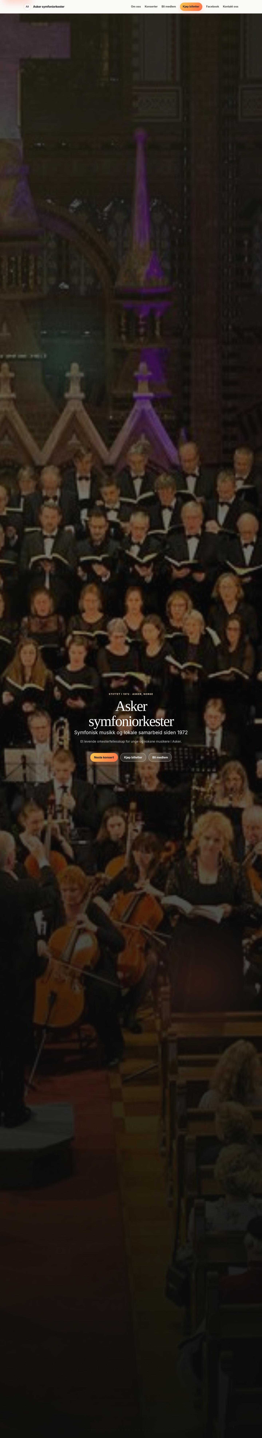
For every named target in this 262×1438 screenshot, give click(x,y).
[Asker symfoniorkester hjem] (44, 6)
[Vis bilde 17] (146, 1430)
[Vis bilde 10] (122, 1430)
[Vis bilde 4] (102, 1430)
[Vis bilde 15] (139, 1430)
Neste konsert (104, 757)
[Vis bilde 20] (156, 1430)
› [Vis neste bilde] (233, 1426)
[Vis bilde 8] (115, 1430)
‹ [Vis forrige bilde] (221, 1426)
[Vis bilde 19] (153, 1430)
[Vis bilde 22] (163, 1430)
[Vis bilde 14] (136, 1430)
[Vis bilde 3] (98, 1430)
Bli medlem (169, 6)
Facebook (212, 6)
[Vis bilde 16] (143, 1430)
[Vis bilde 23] (166, 1430)
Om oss (136, 6)
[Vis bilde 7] (112, 1430)
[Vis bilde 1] (89, 1430)
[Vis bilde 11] (126, 1430)
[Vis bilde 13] (132, 1430)
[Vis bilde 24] (170, 1430)
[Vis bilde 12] (129, 1430)
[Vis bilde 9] (119, 1430)
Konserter (151, 6)
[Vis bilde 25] (173, 1430)
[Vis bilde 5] (105, 1430)
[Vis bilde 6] (109, 1430)
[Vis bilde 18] (149, 1430)
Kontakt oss (230, 6)
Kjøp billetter (191, 6)
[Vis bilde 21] (160, 1430)
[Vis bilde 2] (93, 1429)
